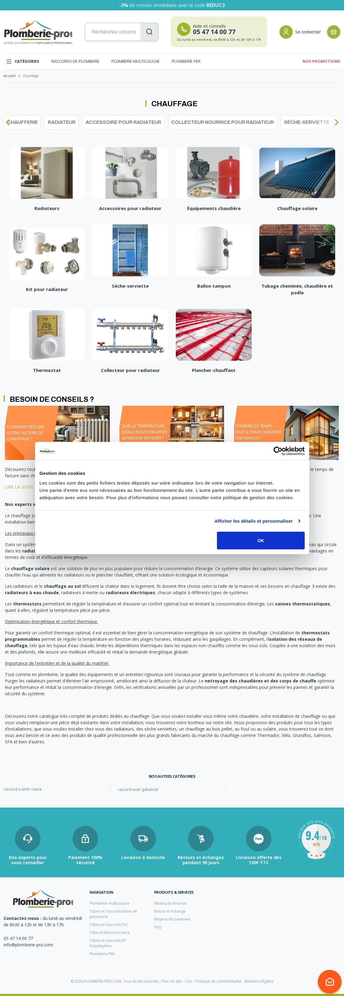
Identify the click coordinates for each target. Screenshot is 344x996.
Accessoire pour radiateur (123, 122)
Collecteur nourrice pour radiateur (222, 122)
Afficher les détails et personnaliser (254, 521)
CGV (188, 981)
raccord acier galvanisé (138, 789)
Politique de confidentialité (218, 981)
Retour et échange (170, 911)
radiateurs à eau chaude (32, 592)
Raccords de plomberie (75, 61)
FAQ (157, 927)
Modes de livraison (170, 903)
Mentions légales (258, 981)
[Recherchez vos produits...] (122, 32)
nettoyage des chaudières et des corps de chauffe (260, 681)
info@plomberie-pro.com (28, 945)
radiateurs (34, 551)
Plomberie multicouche (136, 61)
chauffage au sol (62, 586)
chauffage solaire (30, 568)
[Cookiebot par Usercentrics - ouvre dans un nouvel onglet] (278, 451)
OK (260, 540)
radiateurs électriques (130, 592)
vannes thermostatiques (302, 604)
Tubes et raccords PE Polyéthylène (108, 943)
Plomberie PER (186, 61)
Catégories (22, 61)
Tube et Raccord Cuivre (110, 932)
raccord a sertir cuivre (23, 789)
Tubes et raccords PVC (109, 924)
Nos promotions (321, 61)
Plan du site (172, 981)
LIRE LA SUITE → (22, 487)
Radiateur (62, 122)
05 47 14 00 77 (18, 938)
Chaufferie (22, 122)
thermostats (27, 604)
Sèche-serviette (306, 122)
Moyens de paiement (172, 919)
